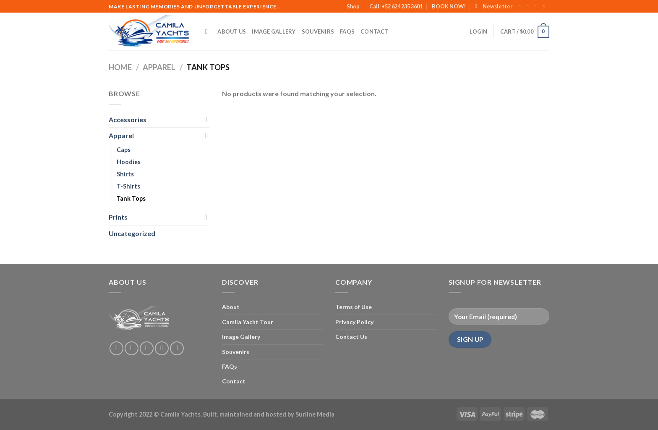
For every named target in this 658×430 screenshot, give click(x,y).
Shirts (125, 174)
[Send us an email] (545, 7)
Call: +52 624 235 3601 (396, 6)
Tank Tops (131, 198)
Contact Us (351, 336)
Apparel (159, 67)
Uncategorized (132, 233)
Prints (118, 217)
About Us (231, 31)
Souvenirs (318, 31)
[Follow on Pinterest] (177, 348)
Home (120, 67)
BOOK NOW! (449, 6)
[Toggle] (206, 119)
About (231, 306)
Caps (124, 149)
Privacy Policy (354, 321)
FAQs (347, 31)
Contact (374, 31)
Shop (353, 6)
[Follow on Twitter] (537, 7)
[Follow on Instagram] (529, 7)
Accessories (127, 119)
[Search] (208, 31)
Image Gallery (273, 31)
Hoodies (129, 161)
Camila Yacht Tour (247, 321)
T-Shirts (128, 186)
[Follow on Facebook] (521, 7)
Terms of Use (353, 306)
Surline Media (314, 414)
